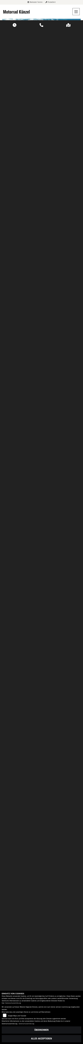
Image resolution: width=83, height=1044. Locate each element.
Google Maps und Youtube (17, 1016)
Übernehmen (41, 1030)
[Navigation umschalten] (76, 11)
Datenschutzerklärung (13, 1003)
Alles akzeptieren (41, 1038)
